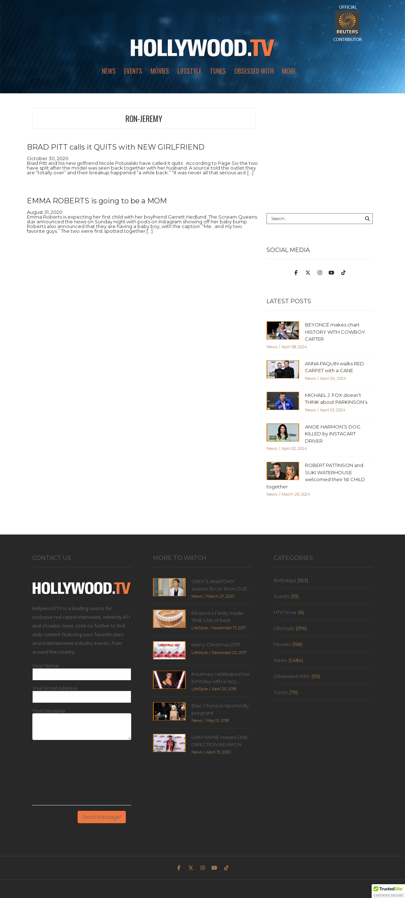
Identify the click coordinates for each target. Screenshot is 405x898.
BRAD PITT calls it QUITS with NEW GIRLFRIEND (115, 147)
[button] (388, 891)
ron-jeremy (143, 118)
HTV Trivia (285, 612)
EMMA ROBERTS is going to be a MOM (97, 200)
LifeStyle (189, 71)
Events (133, 71)
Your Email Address (54, 688)
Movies (159, 71)
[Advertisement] (319, 153)
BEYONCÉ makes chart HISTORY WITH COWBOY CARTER (335, 332)
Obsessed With (254, 71)
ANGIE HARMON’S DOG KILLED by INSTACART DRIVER (332, 434)
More (289, 71)
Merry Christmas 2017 (215, 644)
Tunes (218, 71)
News (109, 71)
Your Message (49, 710)
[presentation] (62, 775)
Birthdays (285, 580)
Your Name (45, 665)
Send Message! (101, 817)
